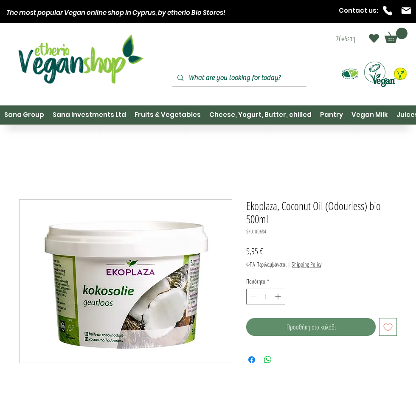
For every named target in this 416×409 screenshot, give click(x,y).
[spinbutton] (265, 296)
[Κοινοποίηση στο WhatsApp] (268, 360)
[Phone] (387, 10)
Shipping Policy (306, 264)
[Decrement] (252, 296)
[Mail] (406, 10)
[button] (396, 35)
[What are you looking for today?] (238, 78)
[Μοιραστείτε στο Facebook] (252, 360)
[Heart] (374, 38)
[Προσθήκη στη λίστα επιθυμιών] (388, 327)
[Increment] (278, 296)
